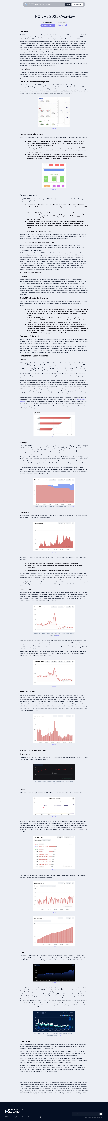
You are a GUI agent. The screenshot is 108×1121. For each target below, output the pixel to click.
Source (54, 128)
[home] (29, 4)
